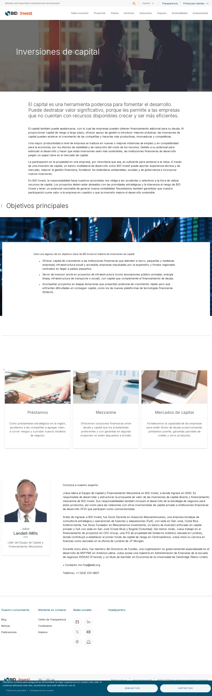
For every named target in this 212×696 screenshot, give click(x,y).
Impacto (161, 13)
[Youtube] (88, 632)
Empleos (43, 632)
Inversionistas (200, 13)
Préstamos (37, 412)
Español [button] (146, 3)
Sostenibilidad (179, 13)
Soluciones (146, 13)
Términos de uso (118, 680)
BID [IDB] (40, 679)
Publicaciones (9, 632)
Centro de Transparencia (52, 619)
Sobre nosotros (80, 13)
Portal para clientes (196, 3)
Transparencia (170, 3)
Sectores (129, 13)
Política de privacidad (16, 690)
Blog (3, 619)
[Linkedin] (88, 622)
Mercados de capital (174, 412)
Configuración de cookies (42, 690)
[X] (77, 632)
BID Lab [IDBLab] (50, 679)
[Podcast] (77, 642)
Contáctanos (45, 625)
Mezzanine (106, 412)
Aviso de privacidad (142, 680)
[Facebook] (77, 622)
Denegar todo (132, 688)
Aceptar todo (185, 688)
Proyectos (100, 13)
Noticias (5, 625)
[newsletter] (88, 642)
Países (114, 13)
